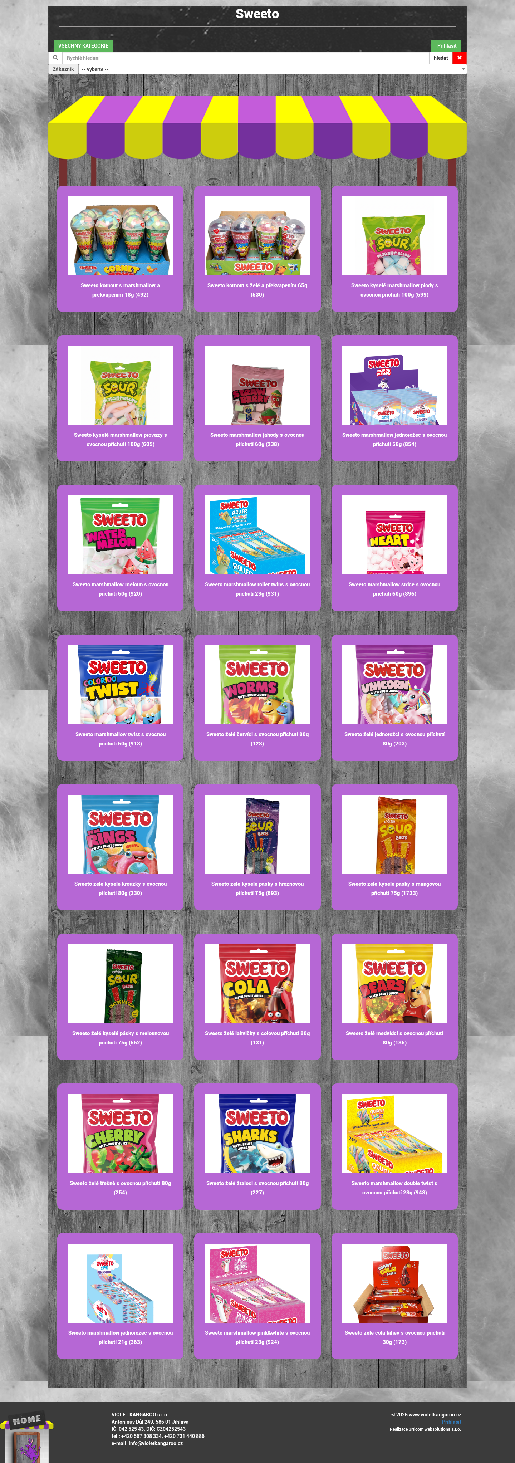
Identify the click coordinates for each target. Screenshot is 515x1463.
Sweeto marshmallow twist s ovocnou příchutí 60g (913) (120, 739)
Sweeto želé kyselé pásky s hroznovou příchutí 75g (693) (257, 888)
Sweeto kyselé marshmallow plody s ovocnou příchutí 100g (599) (394, 290)
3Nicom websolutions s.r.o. (435, 1429)
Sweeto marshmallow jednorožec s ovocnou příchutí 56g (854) (394, 439)
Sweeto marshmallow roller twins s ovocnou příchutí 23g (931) (257, 589)
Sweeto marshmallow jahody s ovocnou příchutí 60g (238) (257, 439)
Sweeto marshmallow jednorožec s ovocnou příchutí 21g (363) (120, 1337)
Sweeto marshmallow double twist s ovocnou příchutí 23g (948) (394, 1188)
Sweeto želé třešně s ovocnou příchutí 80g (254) (120, 1188)
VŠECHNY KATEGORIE (83, 46)
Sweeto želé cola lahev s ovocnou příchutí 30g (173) (395, 1337)
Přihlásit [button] (446, 46)
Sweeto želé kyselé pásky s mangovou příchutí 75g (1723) (394, 888)
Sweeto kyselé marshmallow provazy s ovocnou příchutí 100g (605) (120, 439)
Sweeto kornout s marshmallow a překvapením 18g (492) (120, 290)
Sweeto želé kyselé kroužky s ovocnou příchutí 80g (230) (120, 888)
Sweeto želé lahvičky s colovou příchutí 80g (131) (257, 1038)
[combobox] (272, 69)
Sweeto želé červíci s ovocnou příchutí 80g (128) (257, 739)
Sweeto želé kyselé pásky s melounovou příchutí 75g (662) (120, 1038)
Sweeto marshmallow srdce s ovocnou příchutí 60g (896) (394, 589)
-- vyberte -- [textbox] (95, 69)
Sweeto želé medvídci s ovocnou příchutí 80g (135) (394, 1038)
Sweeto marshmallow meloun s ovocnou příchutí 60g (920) (120, 589)
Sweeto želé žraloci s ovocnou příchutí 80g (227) (257, 1188)
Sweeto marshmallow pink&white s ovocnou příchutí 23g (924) (257, 1337)
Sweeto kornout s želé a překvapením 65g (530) (257, 290)
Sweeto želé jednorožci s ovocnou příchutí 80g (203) (394, 739)
